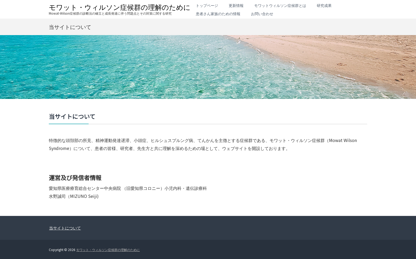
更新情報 (236, 5)
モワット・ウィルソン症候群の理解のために (119, 7)
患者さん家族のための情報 (218, 13)
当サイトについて (65, 228)
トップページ (207, 5)
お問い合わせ (262, 13)
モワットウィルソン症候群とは (280, 5)
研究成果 (324, 5)
